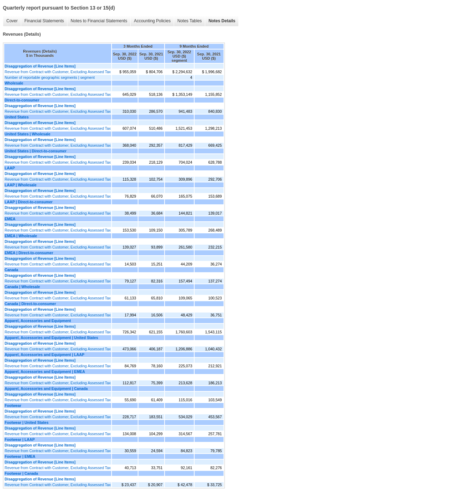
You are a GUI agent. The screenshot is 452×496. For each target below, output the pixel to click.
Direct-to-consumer (22, 100)
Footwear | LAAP (20, 439)
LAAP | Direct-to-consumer (29, 202)
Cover (12, 20)
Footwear (13, 405)
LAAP (10, 168)
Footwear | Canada (21, 473)
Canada (11, 270)
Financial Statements (44, 20)
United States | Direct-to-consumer (35, 151)
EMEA (10, 219)
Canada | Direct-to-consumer (30, 304)
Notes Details (221, 20)
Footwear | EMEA (20, 456)
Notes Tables (189, 20)
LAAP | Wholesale (20, 185)
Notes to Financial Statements (99, 20)
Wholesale (14, 83)
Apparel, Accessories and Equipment (38, 321)
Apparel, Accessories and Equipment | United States (51, 337)
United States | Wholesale (27, 134)
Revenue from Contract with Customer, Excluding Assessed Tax (58, 72)
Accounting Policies (152, 20)
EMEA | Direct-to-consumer (29, 253)
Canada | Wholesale (22, 287)
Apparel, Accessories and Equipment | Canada (46, 388)
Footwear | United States (26, 422)
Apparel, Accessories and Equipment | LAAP (44, 354)
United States (17, 117)
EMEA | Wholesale (21, 236)
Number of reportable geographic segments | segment (50, 77)
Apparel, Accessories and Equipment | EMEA (45, 371)
